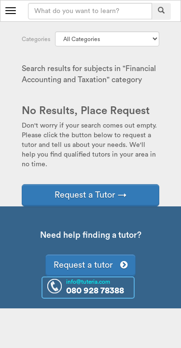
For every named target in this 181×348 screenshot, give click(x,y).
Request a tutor (90, 265)
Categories (36, 39)
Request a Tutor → (90, 194)
